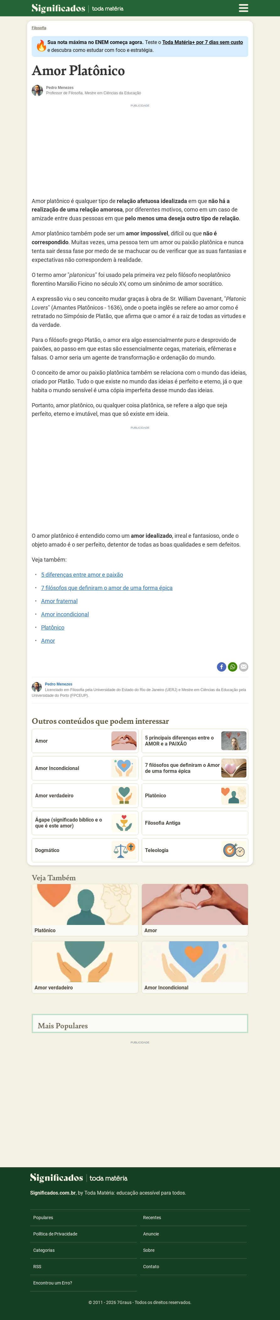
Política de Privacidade (55, 1233)
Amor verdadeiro (86, 795)
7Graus (124, 1302)
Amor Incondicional (86, 768)
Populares (43, 1217)
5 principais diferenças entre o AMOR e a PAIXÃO (195, 740)
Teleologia (195, 850)
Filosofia (39, 28)
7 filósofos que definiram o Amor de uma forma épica (195, 768)
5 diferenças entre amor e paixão (82, 574)
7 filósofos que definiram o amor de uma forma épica (107, 588)
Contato (151, 1266)
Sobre (148, 1250)
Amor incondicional (65, 614)
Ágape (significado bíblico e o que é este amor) (86, 822)
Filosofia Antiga (162, 823)
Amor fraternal (59, 601)
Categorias (44, 1250)
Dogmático (86, 850)
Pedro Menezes (58, 684)
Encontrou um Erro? (52, 1282)
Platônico (52, 627)
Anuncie (151, 1233)
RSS (37, 1266)
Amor (48, 640)
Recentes (152, 1217)
